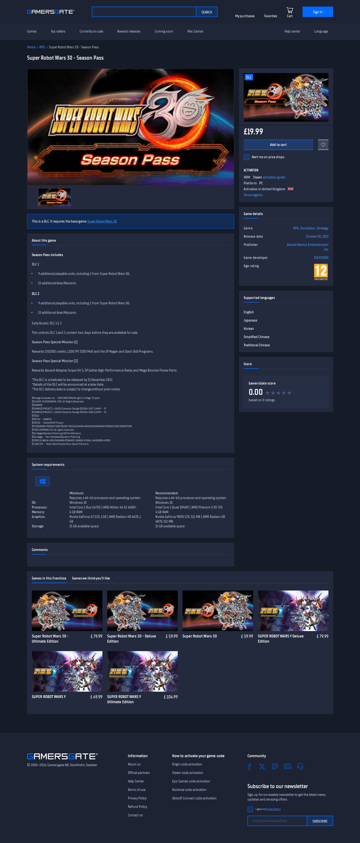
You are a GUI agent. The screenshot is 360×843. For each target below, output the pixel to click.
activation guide (274, 177)
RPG (42, 47)
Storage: (38, 526)
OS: (34, 502)
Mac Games (195, 31)
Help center (292, 31)
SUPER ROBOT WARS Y (49, 696)
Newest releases (129, 31)
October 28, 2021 (317, 236)
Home (31, 47)
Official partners (139, 772)
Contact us (135, 815)
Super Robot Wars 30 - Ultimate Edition (50, 638)
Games (32, 31)
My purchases (245, 16)
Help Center (136, 781)
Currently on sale (91, 31)
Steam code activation (187, 772)
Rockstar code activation (189, 789)
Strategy (322, 228)
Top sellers (58, 31)
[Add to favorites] (323, 145)
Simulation (307, 228)
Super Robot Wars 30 (102, 221)
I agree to (268, 809)
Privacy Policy (137, 798)
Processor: (40, 507)
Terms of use (137, 789)
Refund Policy (137, 806)
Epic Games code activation (191, 781)
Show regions (253, 195)
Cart (290, 16)
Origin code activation (187, 764)
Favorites (270, 16)
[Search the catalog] (144, 12)
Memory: (38, 512)
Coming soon (164, 31)
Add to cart (278, 144)
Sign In (318, 12)
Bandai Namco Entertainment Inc (307, 247)
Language (321, 31)
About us (134, 764)
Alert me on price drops (268, 157)
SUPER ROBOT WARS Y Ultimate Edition (124, 699)
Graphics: (38, 516)
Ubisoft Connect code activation (194, 798)
